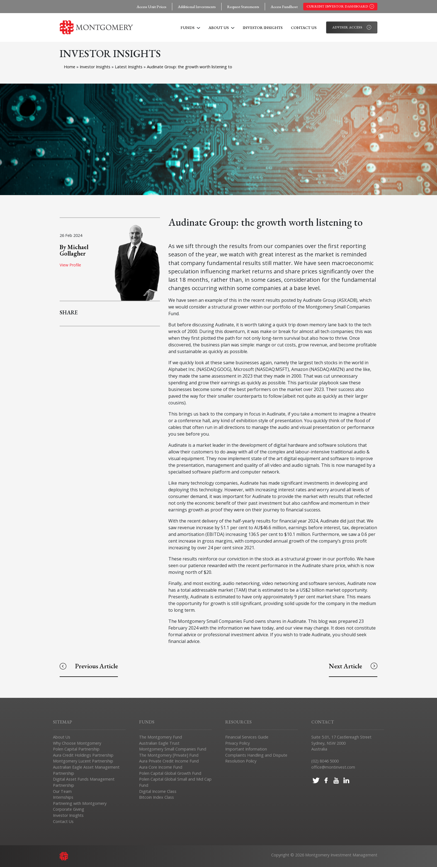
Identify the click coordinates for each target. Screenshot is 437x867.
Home (69, 66)
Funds (190, 27)
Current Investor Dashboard (340, 6)
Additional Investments (197, 6)
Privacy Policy (237, 743)
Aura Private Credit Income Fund (169, 761)
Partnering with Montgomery (79, 803)
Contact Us (304, 27)
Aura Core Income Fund (160, 767)
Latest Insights (129, 66)
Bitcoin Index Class (156, 797)
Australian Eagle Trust (159, 743)
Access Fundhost (284, 6)
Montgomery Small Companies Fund (172, 749)
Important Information (246, 749)
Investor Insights (263, 27)
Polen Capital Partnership (76, 749)
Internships (63, 797)
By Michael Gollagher (74, 250)
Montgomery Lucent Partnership (83, 761)
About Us (221, 27)
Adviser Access (351, 27)
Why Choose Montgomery (77, 743)
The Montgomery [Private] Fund (168, 755)
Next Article (353, 666)
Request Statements (243, 6)
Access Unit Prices (151, 6)
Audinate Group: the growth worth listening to (189, 66)
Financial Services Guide (246, 737)
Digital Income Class (157, 791)
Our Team (62, 791)
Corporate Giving (68, 809)
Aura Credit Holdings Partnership (83, 755)
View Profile (70, 265)
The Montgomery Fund (160, 737)
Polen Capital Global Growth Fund (170, 773)
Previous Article (89, 666)
